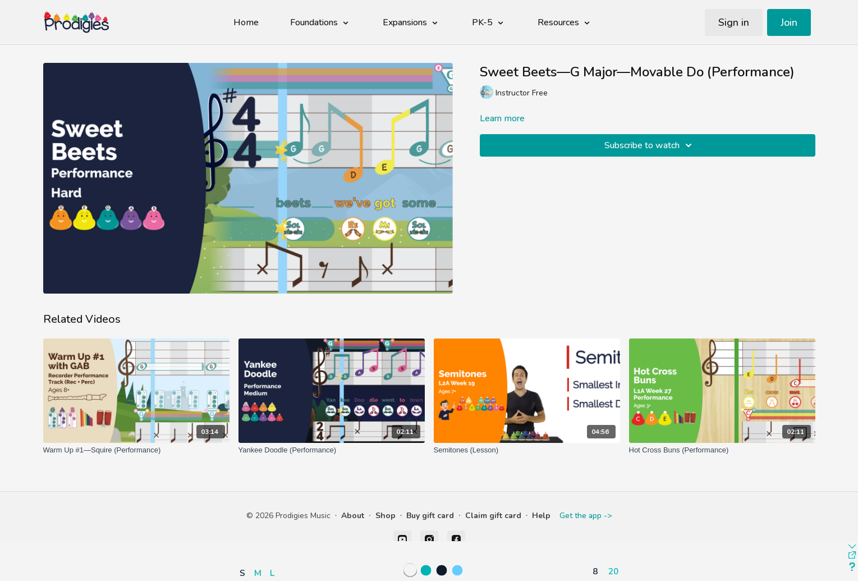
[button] (260, 540)
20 (613, 571)
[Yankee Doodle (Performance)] (331, 450)
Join (789, 22)
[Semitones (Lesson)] (527, 450)
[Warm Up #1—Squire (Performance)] (136, 450)
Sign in (733, 22)
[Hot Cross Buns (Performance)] (722, 450)
